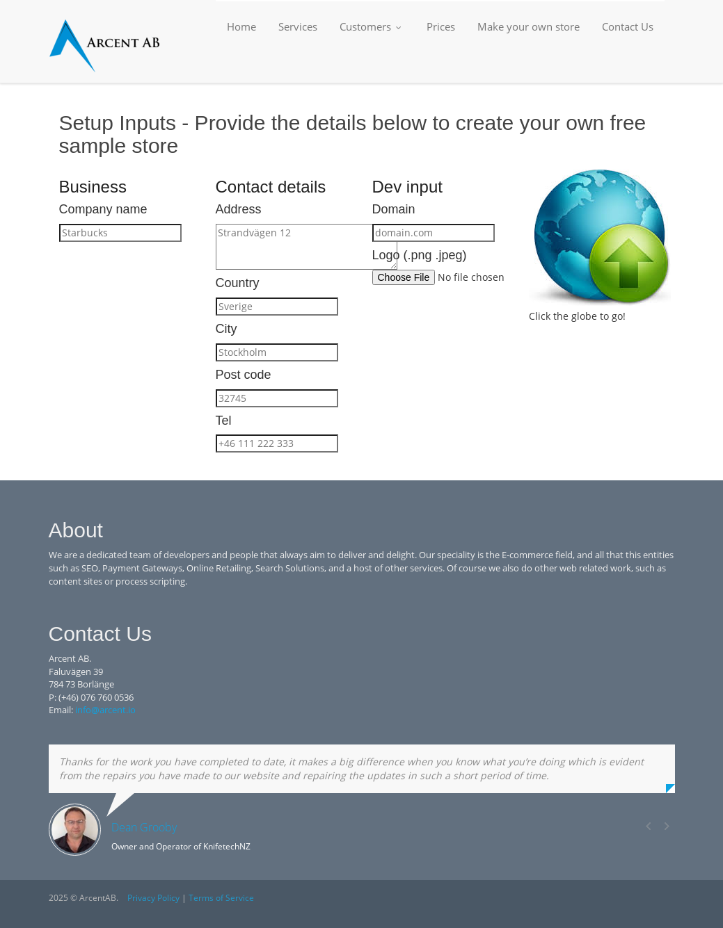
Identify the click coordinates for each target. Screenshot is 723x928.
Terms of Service (221, 898)
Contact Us (627, 26)
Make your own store (528, 26)
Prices (441, 26)
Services (297, 26)
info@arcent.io (105, 709)
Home (241, 26)
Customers (372, 26)
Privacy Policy (153, 898)
